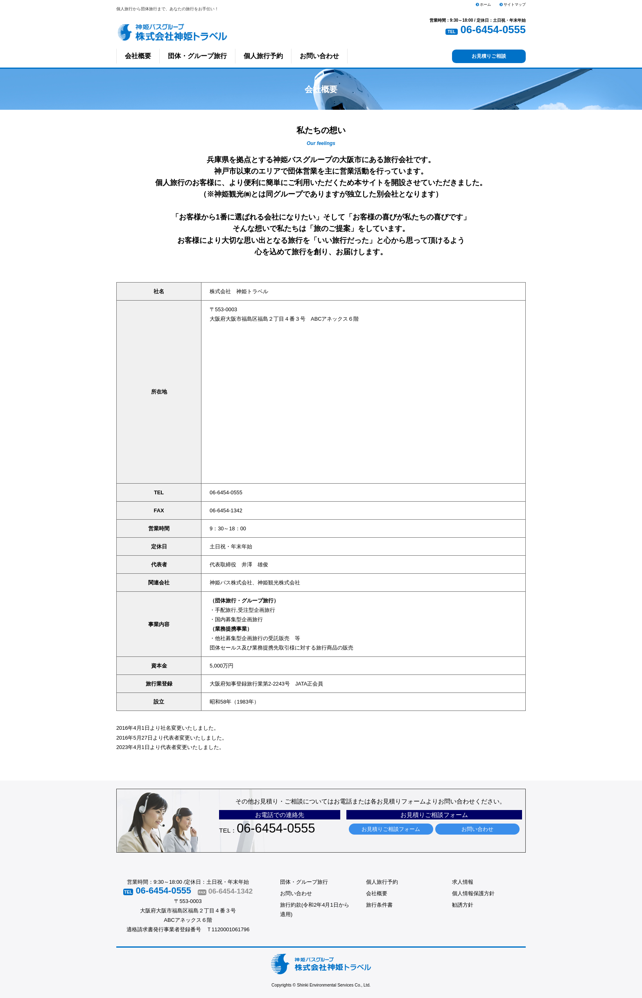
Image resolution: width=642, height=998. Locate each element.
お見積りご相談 (489, 56)
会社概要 (138, 55)
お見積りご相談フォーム (391, 829)
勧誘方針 (462, 905)
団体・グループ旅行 (197, 55)
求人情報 (462, 882)
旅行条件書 (379, 905)
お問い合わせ (319, 55)
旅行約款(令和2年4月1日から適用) (314, 909)
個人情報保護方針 (473, 893)
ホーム (483, 4)
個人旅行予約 (263, 55)
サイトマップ (513, 4)
